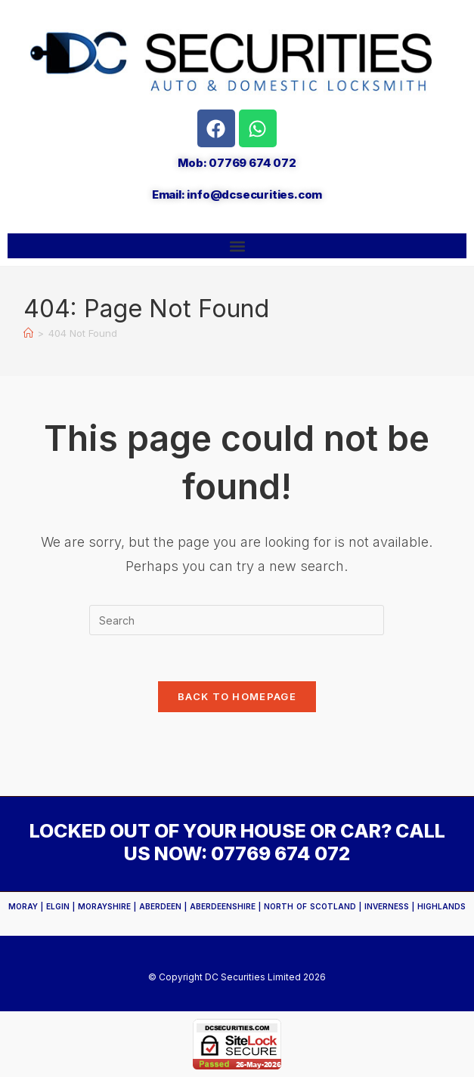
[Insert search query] (236, 620)
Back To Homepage (237, 696)
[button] (237, 245)
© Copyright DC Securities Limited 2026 (237, 977)
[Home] (28, 333)
